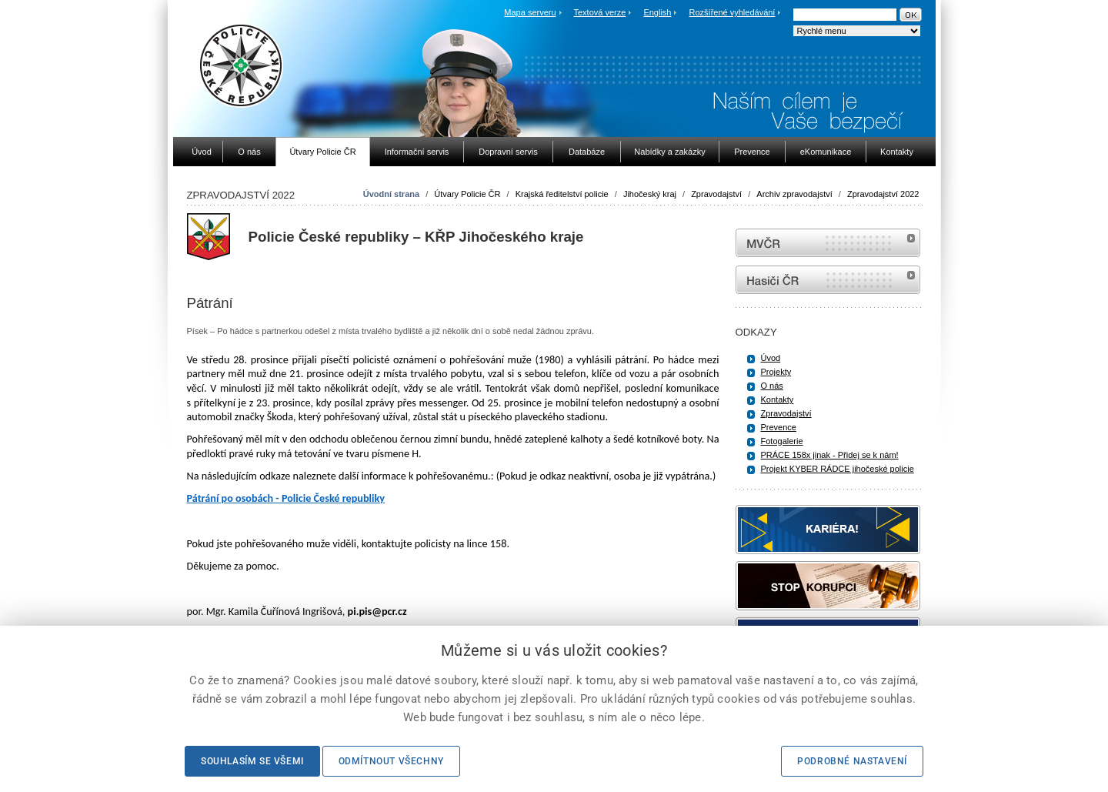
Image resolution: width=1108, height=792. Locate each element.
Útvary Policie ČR (467, 194)
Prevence (778, 427)
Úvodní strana (391, 194)
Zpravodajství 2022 (883, 194)
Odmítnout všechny (391, 761)
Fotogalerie (782, 441)
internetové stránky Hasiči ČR (828, 280)
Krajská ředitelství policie (562, 194)
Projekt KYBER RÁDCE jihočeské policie (837, 468)
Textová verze (599, 12)
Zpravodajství (716, 194)
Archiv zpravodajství (794, 194)
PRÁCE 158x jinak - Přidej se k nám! (830, 454)
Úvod (771, 358)
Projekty (776, 371)
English (657, 12)
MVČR (828, 243)
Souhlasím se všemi (252, 761)
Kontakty (777, 399)
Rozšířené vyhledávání (732, 12)
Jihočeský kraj (649, 194)
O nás (772, 385)
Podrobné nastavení (852, 761)
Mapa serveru (530, 12)
